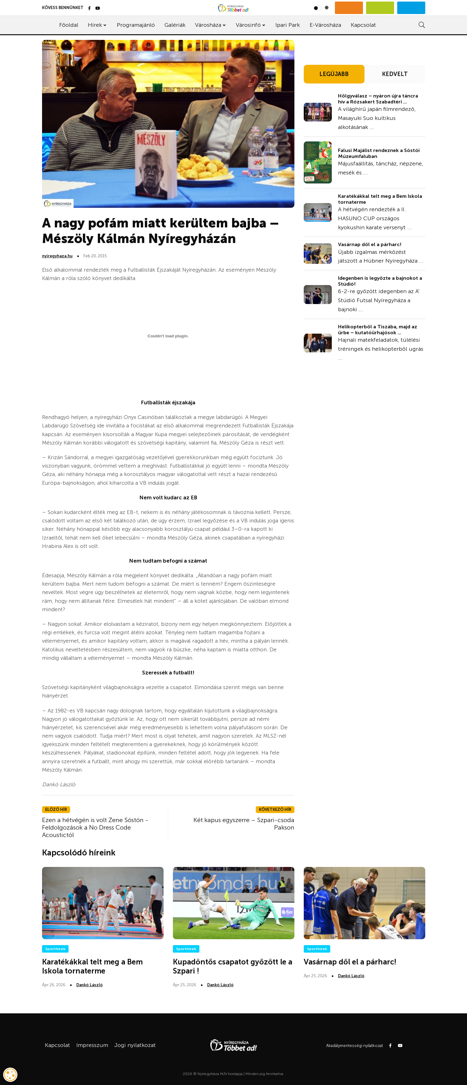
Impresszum (92, 1045)
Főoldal (68, 24)
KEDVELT (395, 74)
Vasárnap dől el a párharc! (370, 244)
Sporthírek (55, 949)
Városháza (208, 24)
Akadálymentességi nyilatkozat (354, 1045)
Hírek (95, 24)
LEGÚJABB (334, 74)
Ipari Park (287, 24)
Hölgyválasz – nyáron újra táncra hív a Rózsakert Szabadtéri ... (378, 99)
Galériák (174, 24)
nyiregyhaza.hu (57, 256)
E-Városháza (325, 24)
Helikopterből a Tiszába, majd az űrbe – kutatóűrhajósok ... (377, 329)
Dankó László (89, 985)
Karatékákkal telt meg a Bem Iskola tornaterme (380, 199)
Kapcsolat (363, 24)
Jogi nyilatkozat (135, 1045)
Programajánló (136, 24)
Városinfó (248, 24)
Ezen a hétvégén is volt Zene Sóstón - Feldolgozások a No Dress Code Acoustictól (95, 827)
